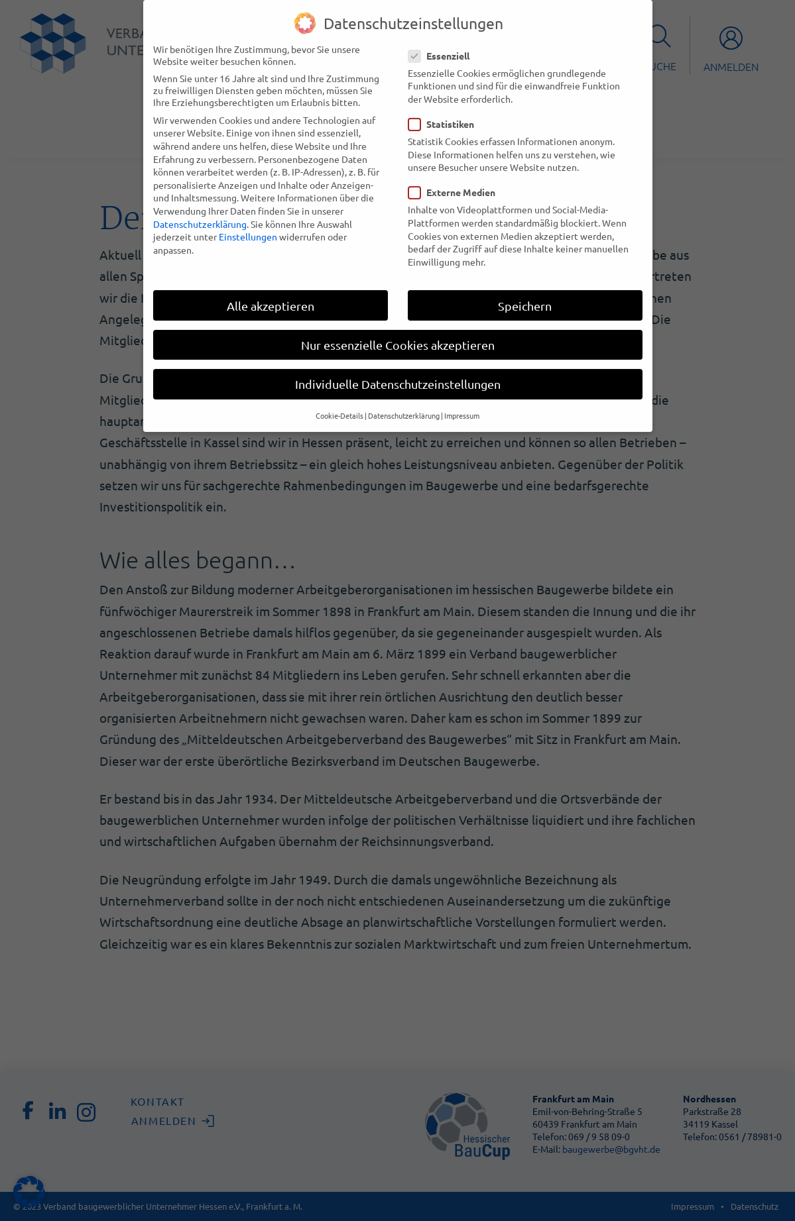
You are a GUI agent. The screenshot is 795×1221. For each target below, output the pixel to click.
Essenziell (443, 43)
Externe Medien (456, 180)
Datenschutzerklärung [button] (404, 403)
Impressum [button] (461, 403)
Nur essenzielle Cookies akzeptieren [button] (398, 332)
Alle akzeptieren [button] (270, 293)
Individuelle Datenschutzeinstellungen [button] (398, 371)
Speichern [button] (525, 293)
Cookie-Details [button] (339, 403)
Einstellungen (248, 224)
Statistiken (445, 111)
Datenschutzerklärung (200, 211)
